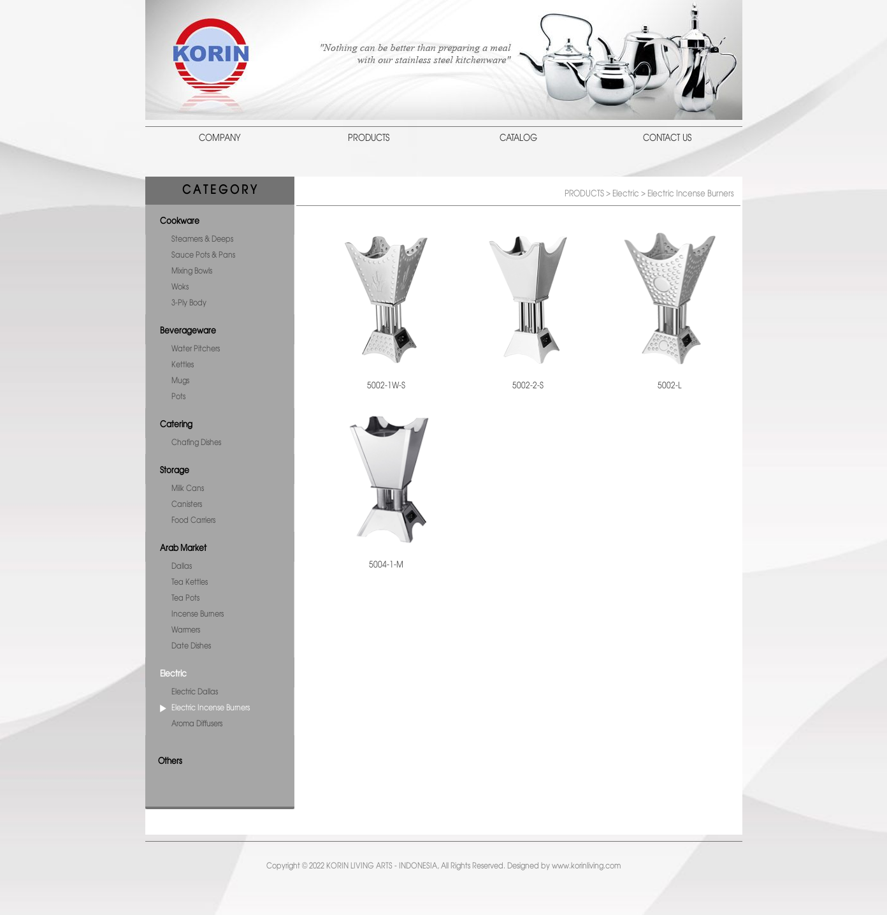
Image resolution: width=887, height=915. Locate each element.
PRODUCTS (368, 138)
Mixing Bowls (191, 271)
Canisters (186, 505)
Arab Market (183, 548)
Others (170, 761)
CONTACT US (667, 138)
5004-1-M (386, 564)
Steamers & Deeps (202, 239)
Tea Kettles (189, 582)
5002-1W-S (386, 385)
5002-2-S (528, 385)
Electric (173, 674)
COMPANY (220, 138)
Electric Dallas (194, 692)
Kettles (182, 365)
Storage (174, 470)
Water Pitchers (195, 349)
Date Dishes (191, 646)
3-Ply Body (188, 303)
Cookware (179, 221)
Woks (180, 287)
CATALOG (518, 138)
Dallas (181, 566)
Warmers (185, 630)
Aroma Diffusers (196, 724)
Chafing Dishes (196, 443)
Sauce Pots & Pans (203, 255)
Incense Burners (197, 614)
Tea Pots (185, 598)
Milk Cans (187, 489)
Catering (176, 424)
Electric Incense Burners (210, 708)
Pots (178, 397)
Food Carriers (193, 520)
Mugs (180, 381)
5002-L (669, 385)
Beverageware (188, 330)
